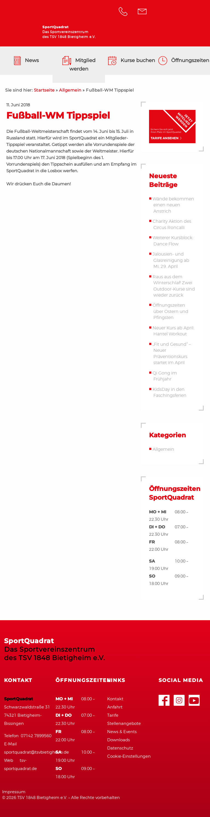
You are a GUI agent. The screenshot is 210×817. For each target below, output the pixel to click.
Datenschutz (120, 748)
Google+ (179, 697)
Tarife (112, 715)
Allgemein (70, 90)
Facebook (164, 697)
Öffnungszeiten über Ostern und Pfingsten (170, 311)
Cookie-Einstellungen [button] (129, 756)
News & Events (122, 731)
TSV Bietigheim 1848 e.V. (181, 12)
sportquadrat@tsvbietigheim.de (36, 752)
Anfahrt (114, 707)
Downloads (118, 739)
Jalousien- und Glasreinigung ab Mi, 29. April (171, 260)
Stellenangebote (124, 723)
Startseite (44, 90)
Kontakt (115, 698)
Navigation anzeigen (199, 37)
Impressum (13, 791)
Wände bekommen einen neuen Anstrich (173, 205)
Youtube (194, 697)
